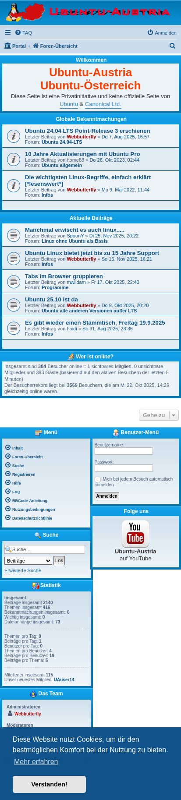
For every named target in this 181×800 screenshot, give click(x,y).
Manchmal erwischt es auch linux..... (74, 230)
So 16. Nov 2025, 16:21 (127, 259)
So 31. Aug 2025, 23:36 (107, 328)
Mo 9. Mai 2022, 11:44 (125, 189)
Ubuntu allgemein (62, 165)
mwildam (76, 282)
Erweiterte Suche (22, 570)
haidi (72, 328)
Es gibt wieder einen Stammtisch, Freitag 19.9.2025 (95, 322)
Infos (47, 195)
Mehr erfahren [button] (36, 761)
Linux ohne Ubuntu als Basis (75, 241)
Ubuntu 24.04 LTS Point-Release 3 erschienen (87, 130)
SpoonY (75, 235)
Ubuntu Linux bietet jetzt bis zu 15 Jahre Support (92, 253)
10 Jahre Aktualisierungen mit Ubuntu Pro (82, 154)
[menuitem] (23, 33)
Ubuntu (69, 104)
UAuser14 (64, 679)
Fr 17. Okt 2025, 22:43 (115, 282)
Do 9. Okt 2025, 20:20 (125, 305)
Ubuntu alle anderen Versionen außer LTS (89, 310)
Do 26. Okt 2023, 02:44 (114, 160)
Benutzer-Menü (135, 432)
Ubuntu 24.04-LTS (62, 142)
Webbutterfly (81, 136)
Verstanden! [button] (49, 784)
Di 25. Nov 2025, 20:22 (114, 235)
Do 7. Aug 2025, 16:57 (125, 136)
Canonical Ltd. (103, 104)
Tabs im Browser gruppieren (64, 276)
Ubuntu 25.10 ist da (51, 299)
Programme (55, 287)
